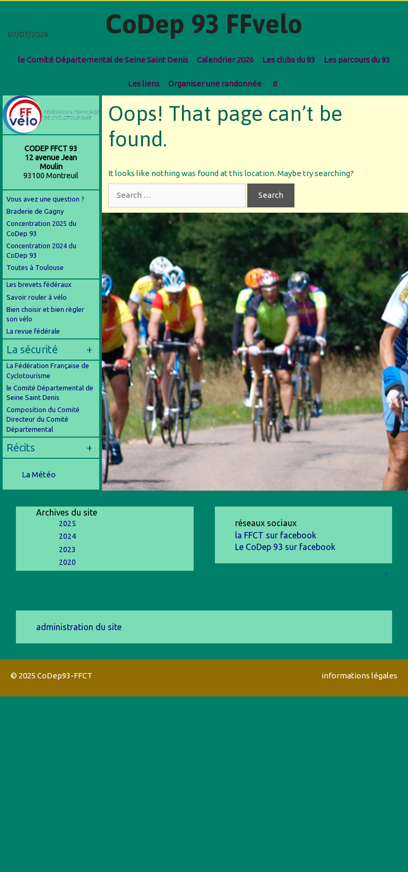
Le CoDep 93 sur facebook (285, 547)
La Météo (39, 474)
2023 (67, 549)
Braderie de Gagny (35, 211)
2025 (67, 523)
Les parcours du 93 (357, 59)
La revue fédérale (33, 331)
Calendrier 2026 (225, 59)
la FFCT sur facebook (275, 535)
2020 (67, 562)
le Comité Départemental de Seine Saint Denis (103, 59)
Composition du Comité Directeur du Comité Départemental (43, 419)
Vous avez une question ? (45, 199)
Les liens (144, 83)
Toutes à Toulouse (35, 267)
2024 (67, 536)
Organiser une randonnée (215, 83)
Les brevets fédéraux (39, 284)
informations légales (359, 675)
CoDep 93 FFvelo (204, 23)
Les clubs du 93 (288, 59)
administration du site (78, 627)
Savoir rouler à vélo (36, 297)
